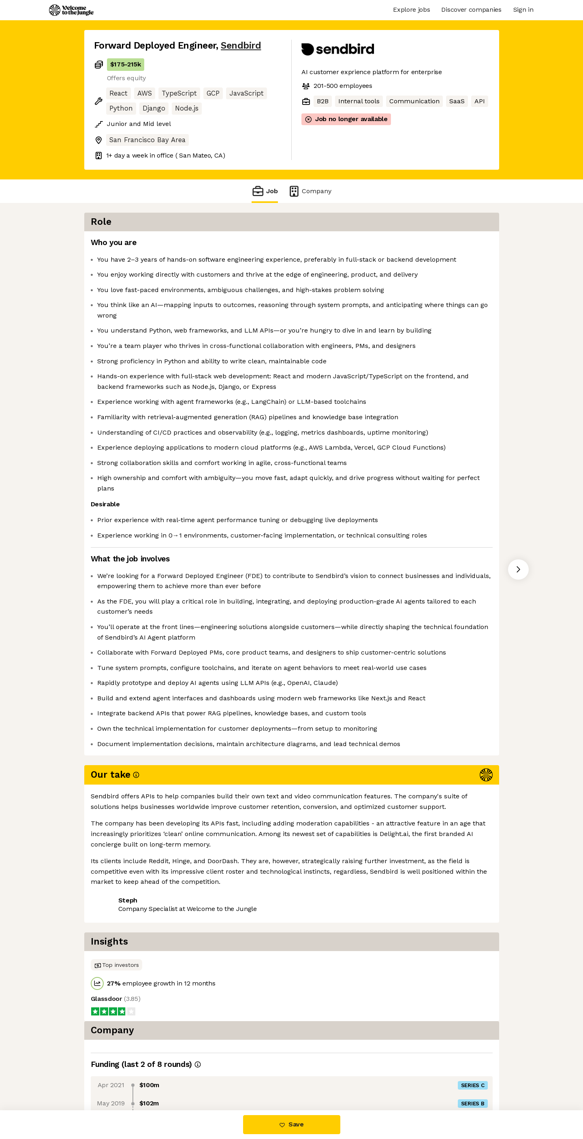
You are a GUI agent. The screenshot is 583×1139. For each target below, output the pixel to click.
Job (265, 191)
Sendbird (241, 45)
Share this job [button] (116, 1076)
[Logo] (71, 10)
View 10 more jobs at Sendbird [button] (198, 1076)
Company (309, 191)
